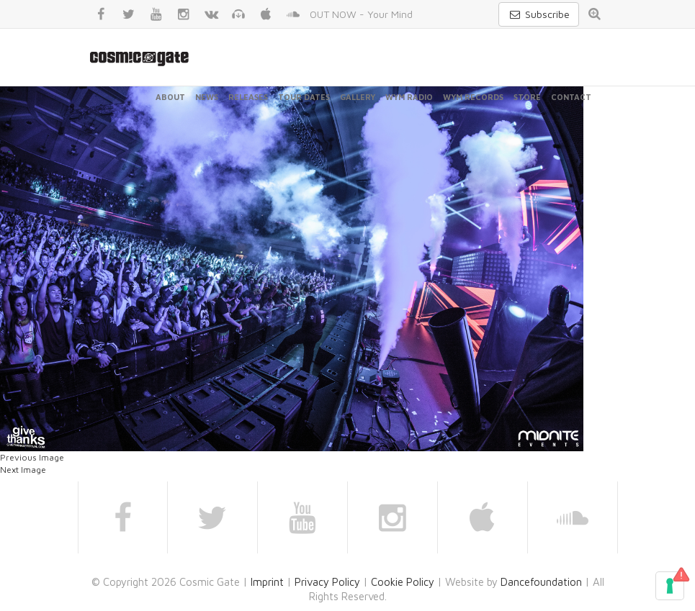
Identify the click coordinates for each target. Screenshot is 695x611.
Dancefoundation (541, 582)
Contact (571, 96)
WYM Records (473, 96)
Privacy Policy (327, 582)
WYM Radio (409, 96)
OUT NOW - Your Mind (361, 14)
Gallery (357, 96)
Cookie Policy (402, 582)
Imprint (267, 582)
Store (527, 96)
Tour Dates (304, 96)
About (170, 96)
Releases (248, 96)
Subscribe (539, 14)
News (206, 96)
